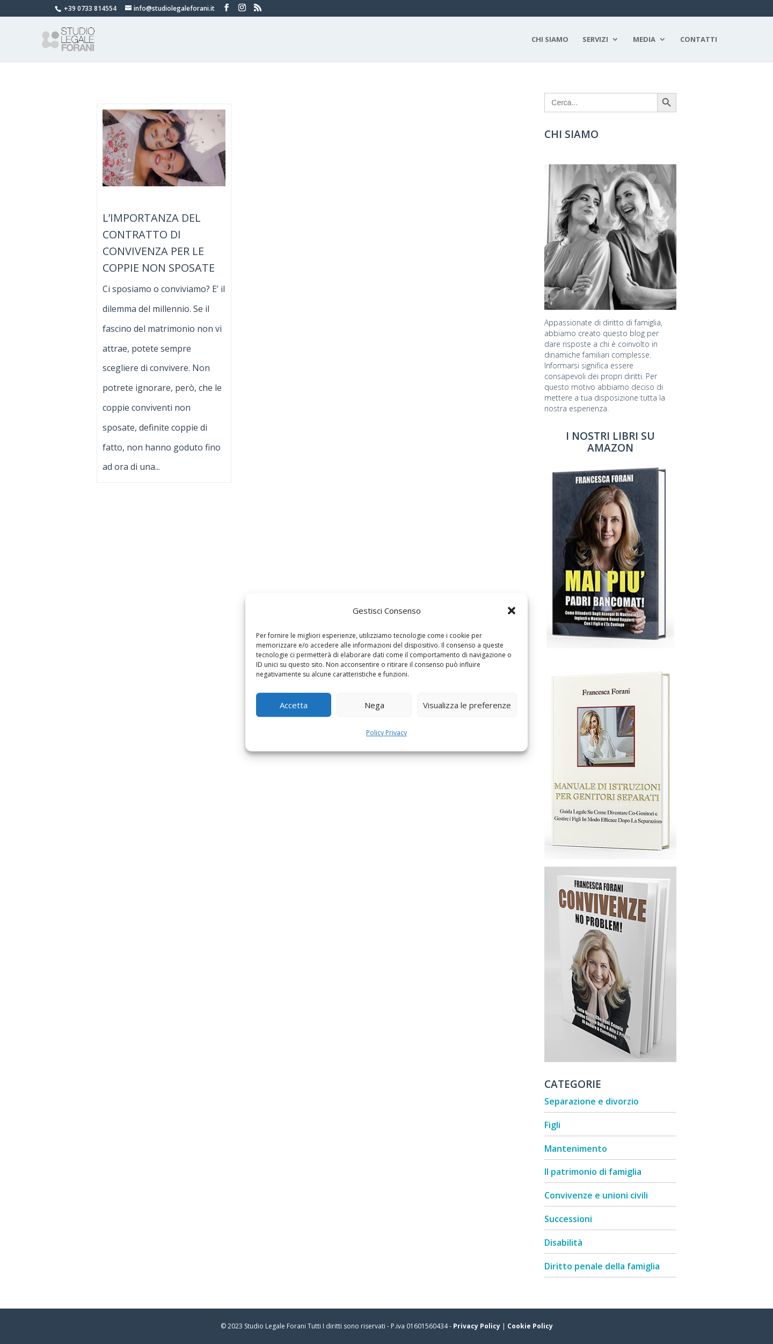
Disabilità (563, 1242)
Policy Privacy (386, 733)
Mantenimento (575, 1148)
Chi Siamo (549, 39)
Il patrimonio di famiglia (592, 1172)
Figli (552, 1125)
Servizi (595, 39)
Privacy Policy (476, 1326)
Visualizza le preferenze (467, 705)
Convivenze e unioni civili (596, 1195)
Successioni (568, 1219)
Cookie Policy (530, 1326)
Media (644, 39)
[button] (511, 610)
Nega (374, 705)
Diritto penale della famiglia (602, 1266)
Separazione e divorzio (591, 1101)
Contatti (698, 39)
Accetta (294, 705)
